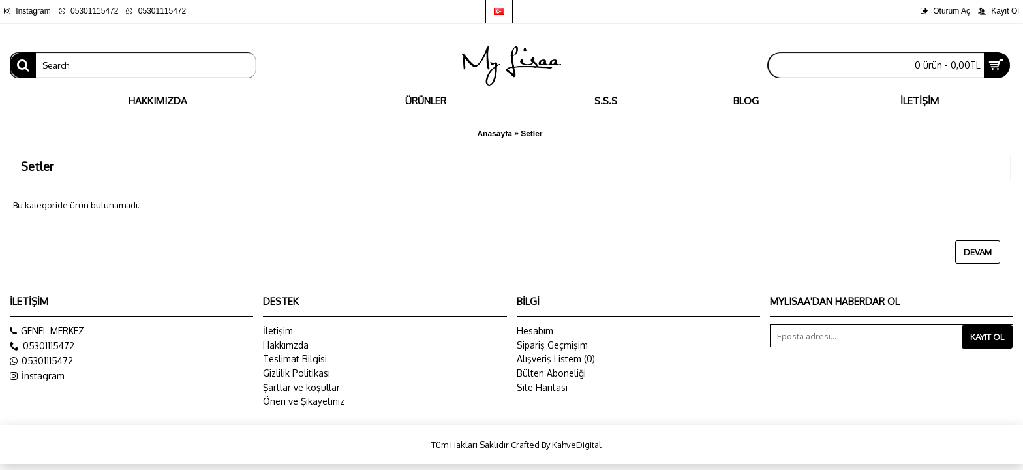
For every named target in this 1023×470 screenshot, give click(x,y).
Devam (978, 252)
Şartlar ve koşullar (301, 387)
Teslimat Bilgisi (295, 358)
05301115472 (41, 361)
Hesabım (535, 330)
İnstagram (37, 376)
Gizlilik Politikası (296, 373)
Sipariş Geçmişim (552, 345)
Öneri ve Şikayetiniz (303, 401)
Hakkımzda (286, 345)
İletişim (278, 330)
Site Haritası (542, 387)
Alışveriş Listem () (556, 358)
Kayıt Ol (987, 337)
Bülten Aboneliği (551, 373)
